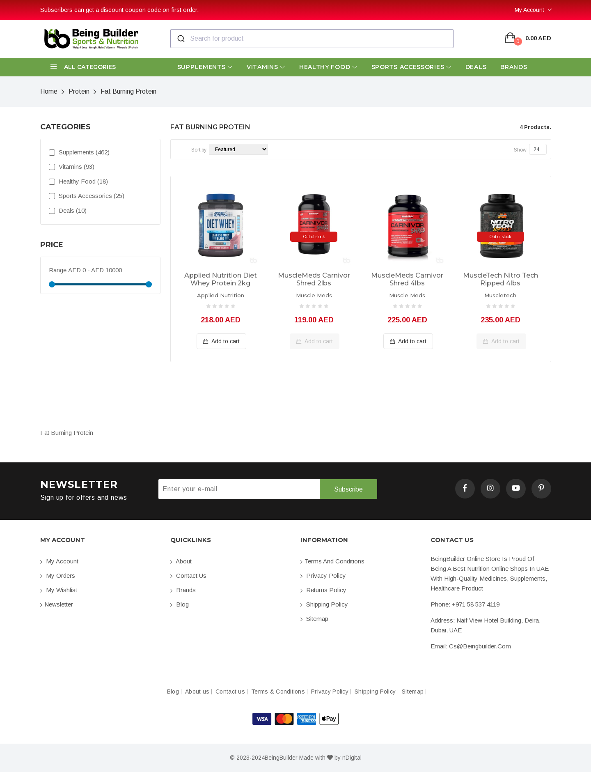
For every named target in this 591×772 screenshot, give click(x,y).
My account (59, 561)
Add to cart (221, 341)
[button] (100, 67)
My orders (57, 575)
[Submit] (180, 39)
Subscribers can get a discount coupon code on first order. (119, 9)
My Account (529, 10)
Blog (179, 604)
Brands (513, 67)
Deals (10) (68, 210)
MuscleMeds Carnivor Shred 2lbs (314, 279)
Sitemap (314, 618)
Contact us (188, 575)
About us (197, 691)
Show (520, 150)
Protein (79, 91)
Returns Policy (323, 589)
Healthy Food (328, 67)
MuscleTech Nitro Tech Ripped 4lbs (500, 279)
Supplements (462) (79, 152)
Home (48, 91)
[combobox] (312, 38)
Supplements (205, 67)
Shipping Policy (324, 604)
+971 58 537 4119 (475, 604)
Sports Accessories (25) (86, 195)
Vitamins (266, 67)
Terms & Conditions (278, 691)
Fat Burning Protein (128, 91)
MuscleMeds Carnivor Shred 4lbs (407, 279)
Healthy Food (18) (78, 181)
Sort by (198, 150)
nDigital (352, 757)
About (181, 561)
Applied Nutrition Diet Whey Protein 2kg (220, 279)
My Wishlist (58, 589)
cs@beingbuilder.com (480, 646)
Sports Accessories (411, 67)
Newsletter (56, 604)
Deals (476, 67)
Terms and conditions (332, 561)
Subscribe (348, 489)
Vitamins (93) (71, 166)
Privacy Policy (323, 575)
